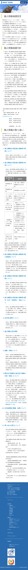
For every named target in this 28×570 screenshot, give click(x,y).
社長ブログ (11, 515)
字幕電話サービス (12, 522)
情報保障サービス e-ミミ (14, 519)
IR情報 (10, 513)
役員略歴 (11, 508)
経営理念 (11, 505)
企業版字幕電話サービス (14, 527)
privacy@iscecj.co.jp (7, 116)
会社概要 (11, 510)
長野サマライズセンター (14, 544)
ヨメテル (11, 525)
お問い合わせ (10, 532)
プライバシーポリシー (11, 535)
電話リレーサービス (13, 523)
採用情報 (11, 511)
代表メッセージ (12, 507)
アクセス (9, 529)
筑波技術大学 (12, 546)
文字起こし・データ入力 (14, 520)
